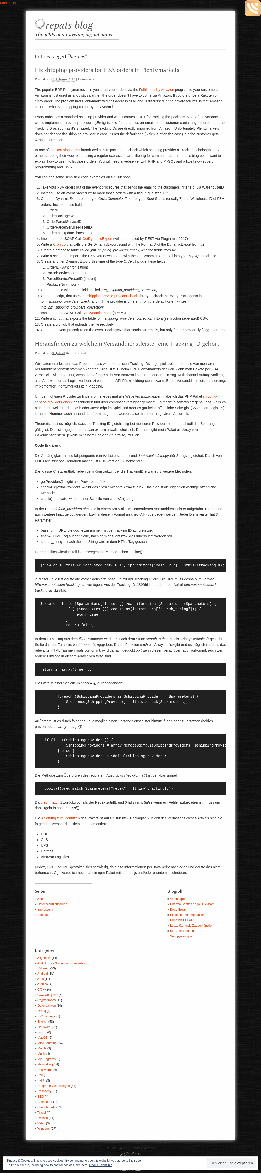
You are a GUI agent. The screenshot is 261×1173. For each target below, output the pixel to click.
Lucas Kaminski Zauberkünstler (191, 925)
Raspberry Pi (46, 1091)
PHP (40, 1080)
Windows (43, 1128)
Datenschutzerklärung (52, 904)
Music (41, 1054)
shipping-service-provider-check (112, 296)
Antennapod (178, 899)
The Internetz (46, 1107)
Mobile (41, 1048)
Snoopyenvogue (181, 936)
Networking (45, 1064)
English (42, 1021)
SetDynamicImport (97, 313)
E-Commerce (46, 1016)
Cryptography (46, 1000)
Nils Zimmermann (182, 931)
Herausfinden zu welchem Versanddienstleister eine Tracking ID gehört (127, 344)
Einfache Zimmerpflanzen (187, 915)
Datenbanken (46, 1005)
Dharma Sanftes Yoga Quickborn (192, 904)
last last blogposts (64, 150)
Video (41, 1123)
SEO (40, 1096)
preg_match (50, 802)
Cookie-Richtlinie (100, 1165)
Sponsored (44, 1102)
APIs (40, 979)
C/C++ (41, 989)
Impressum (45, 909)
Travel (41, 1112)
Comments (86, 79)
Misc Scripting (47, 1043)
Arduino (42, 984)
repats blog (68, 25)
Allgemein (44, 958)
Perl (40, 1075)
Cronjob (59, 244)
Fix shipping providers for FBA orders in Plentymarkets (107, 70)
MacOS (42, 1037)
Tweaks (42, 1118)
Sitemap (43, 915)
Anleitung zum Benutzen (61, 818)
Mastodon (8, 3)
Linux (41, 1032)
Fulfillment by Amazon (156, 90)
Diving (41, 1011)
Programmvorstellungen (53, 1086)
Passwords (45, 1070)
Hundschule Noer (182, 920)
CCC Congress (47, 995)
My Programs (46, 1059)
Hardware (44, 1027)
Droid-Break (178, 909)
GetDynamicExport (97, 239)
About (41, 899)
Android (42, 973)
